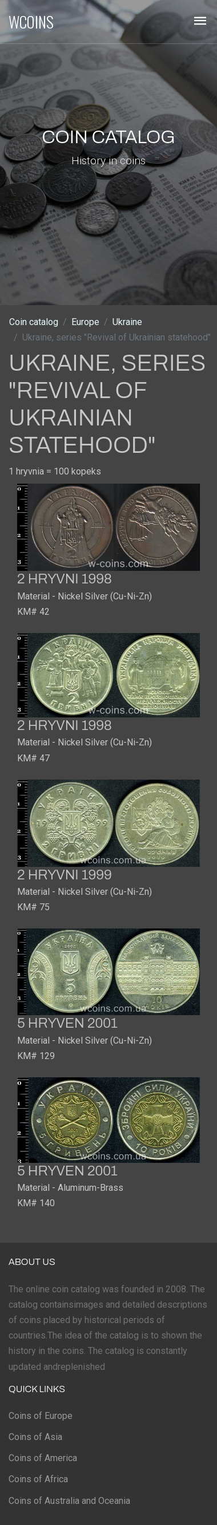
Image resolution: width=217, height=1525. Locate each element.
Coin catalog (33, 322)
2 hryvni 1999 (64, 874)
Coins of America (43, 1458)
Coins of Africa (38, 1479)
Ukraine (127, 322)
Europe (85, 322)
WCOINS (31, 21)
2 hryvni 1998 (64, 578)
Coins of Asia (35, 1436)
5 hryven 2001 (67, 1023)
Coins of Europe (41, 1415)
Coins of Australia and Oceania (69, 1500)
